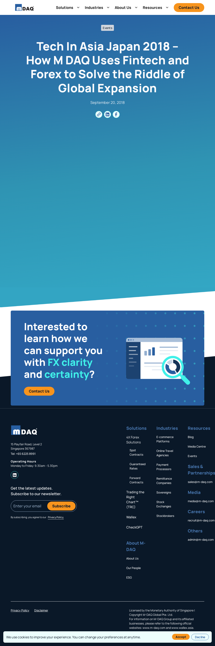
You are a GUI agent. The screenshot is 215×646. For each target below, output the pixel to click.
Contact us (39, 391)
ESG (129, 577)
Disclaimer (41, 610)
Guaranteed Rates (137, 466)
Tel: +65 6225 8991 (23, 454)
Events (192, 456)
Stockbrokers (165, 516)
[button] (67, 7)
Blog (191, 437)
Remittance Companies (164, 481)
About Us (132, 558)
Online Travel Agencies (164, 453)
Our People (133, 568)
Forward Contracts (136, 480)
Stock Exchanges (163, 504)
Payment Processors (163, 467)
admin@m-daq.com (201, 540)
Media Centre (197, 446)
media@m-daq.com (201, 501)
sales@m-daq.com (200, 482)
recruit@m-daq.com (201, 520)
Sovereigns (163, 492)
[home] (24, 7)
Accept (181, 637)
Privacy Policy (20, 610)
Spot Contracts (136, 452)
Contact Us (189, 7)
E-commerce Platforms (165, 439)
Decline (200, 637)
